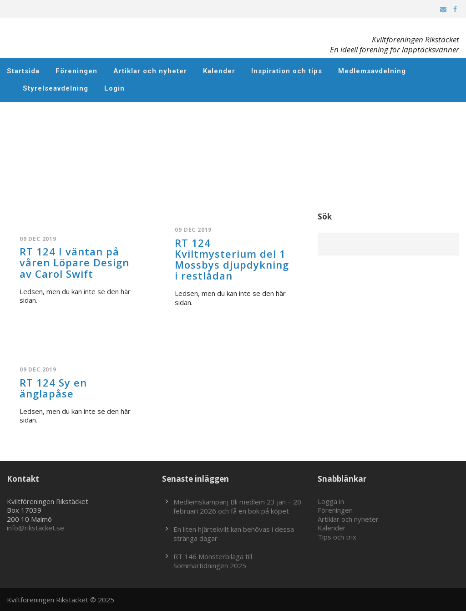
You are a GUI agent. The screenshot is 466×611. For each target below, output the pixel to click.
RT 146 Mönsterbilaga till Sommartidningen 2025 (212, 561)
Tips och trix (337, 536)
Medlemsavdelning (372, 71)
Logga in (331, 501)
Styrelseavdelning (55, 88)
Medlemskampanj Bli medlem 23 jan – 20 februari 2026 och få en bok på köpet (237, 506)
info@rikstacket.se (35, 527)
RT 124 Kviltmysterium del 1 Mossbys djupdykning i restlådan (232, 259)
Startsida (23, 71)
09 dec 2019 (38, 239)
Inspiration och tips (286, 71)
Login (114, 88)
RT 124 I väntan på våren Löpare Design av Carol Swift (74, 262)
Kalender (219, 71)
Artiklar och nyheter (150, 71)
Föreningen (76, 71)
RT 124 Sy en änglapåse (53, 388)
